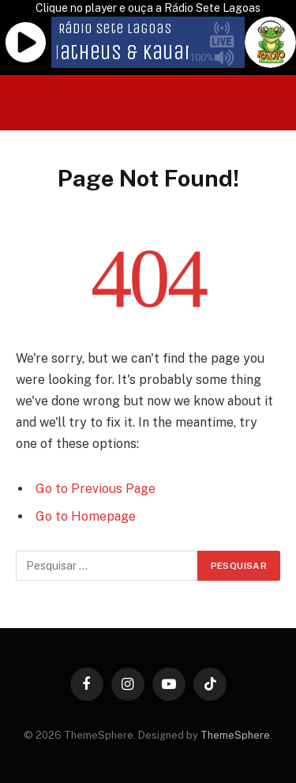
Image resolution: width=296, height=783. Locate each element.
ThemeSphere (235, 735)
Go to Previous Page (95, 488)
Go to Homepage (86, 516)
